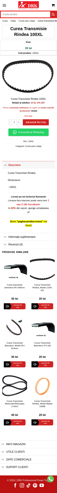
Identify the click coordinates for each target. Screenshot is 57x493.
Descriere (11, 165)
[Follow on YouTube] (42, 485)
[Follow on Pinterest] (35, 485)
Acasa (5, 21)
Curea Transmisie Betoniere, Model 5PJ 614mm (14, 345)
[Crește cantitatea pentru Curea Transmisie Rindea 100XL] (18, 122)
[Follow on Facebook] (15, 485)
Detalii (34, 111)
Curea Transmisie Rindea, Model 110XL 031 (42, 287)
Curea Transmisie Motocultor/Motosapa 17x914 (14, 404)
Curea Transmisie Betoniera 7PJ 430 (42, 344)
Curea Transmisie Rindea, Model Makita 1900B (42, 404)
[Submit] (53, 14)
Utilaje (13, 21)
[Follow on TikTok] (28, 485)
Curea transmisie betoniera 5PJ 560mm (15, 286)
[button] (4, 5)
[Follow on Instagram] (22, 485)
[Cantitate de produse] (14, 122)
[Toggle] (5, 165)
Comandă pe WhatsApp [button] (28, 132)
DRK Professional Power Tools (33, 480)
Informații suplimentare (18, 237)
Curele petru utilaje (27, 21)
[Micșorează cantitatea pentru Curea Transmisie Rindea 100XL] (10, 122)
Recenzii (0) (12, 245)
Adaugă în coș (36, 122)
